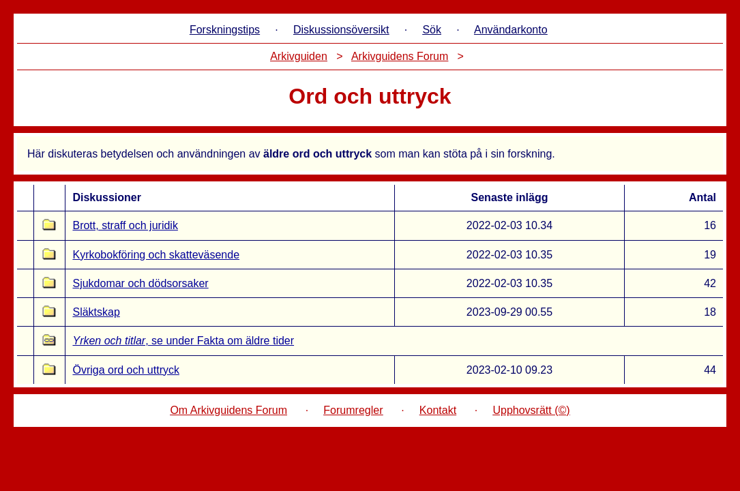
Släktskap (95, 312)
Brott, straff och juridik (124, 225)
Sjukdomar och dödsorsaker (140, 283)
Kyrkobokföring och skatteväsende (155, 255)
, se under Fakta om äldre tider (183, 340)
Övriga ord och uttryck (125, 370)
